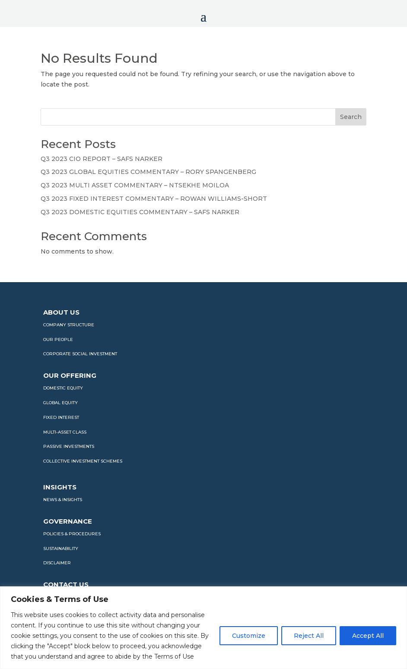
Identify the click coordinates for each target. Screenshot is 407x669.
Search (351, 117)
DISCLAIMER (57, 563)
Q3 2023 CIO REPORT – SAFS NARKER (101, 159)
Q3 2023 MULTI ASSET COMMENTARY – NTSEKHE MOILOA (135, 185)
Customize (248, 636)
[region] (203, 627)
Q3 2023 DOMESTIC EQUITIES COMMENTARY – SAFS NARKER (140, 212)
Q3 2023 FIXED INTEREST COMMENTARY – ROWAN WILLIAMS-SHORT (154, 199)
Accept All (368, 636)
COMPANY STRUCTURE (68, 325)
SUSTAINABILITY (60, 548)
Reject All (309, 636)
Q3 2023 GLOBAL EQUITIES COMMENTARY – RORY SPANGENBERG (148, 172)
